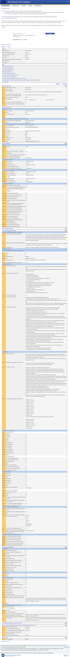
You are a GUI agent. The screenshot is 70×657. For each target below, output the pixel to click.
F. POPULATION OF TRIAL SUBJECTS (9, 76)
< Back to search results (6, 44)
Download (9, 46)
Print (4, 46)
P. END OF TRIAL (5, 81)
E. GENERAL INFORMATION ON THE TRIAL (10, 75)
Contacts (24, 5)
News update (38, 5)
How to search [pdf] (16, 36)
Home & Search (6, 5)
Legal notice (67, 647)
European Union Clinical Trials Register (10, 11)
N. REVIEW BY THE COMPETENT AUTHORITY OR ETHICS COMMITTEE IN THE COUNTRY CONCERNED (21, 80)
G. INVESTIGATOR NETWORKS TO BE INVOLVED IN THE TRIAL (14, 78)
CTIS (38, 648)
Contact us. (8, 641)
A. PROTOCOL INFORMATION (8, 66)
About (30, 5)
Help (68, 2)
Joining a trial (15, 5)
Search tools (22, 39)
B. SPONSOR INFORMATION (7, 68)
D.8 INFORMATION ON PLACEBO (8, 73)
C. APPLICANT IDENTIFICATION (8, 69)
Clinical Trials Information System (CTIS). (9, 18)
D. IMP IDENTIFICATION (6, 71)
